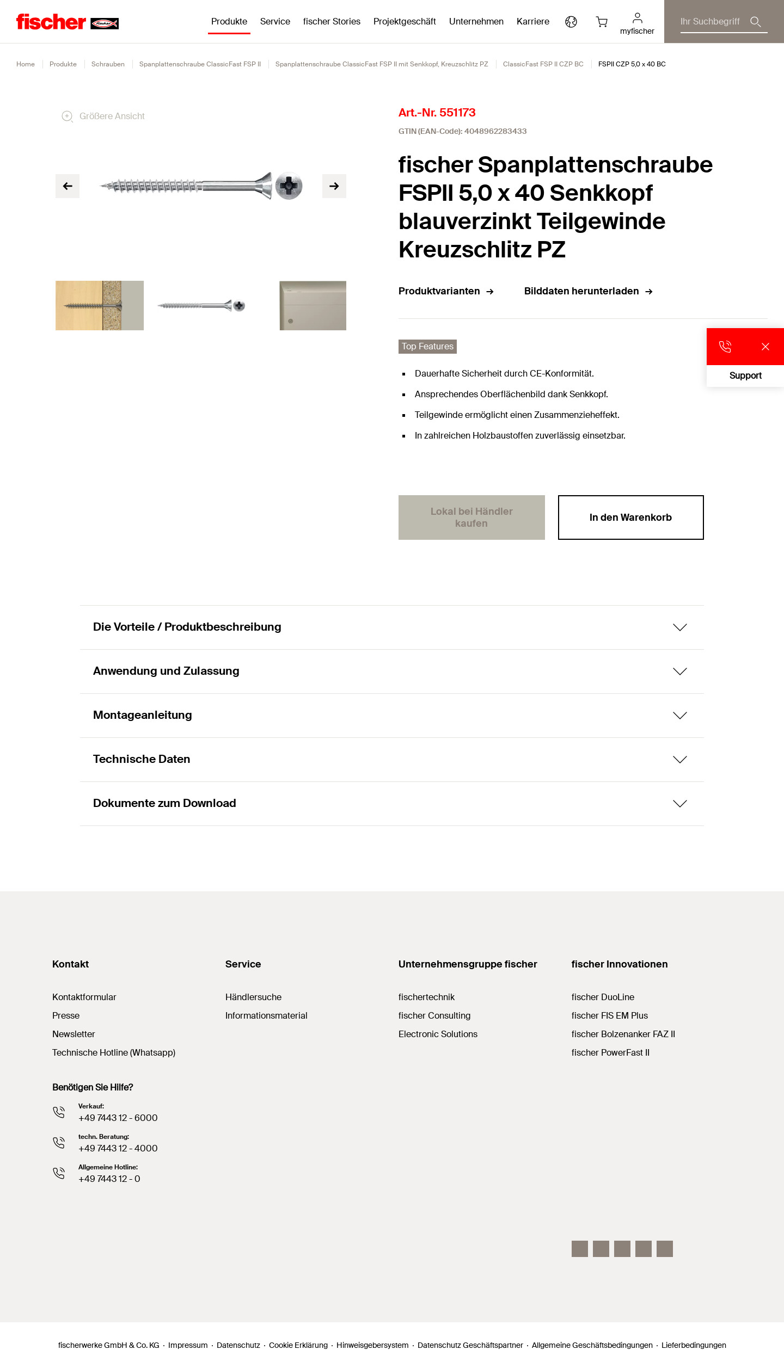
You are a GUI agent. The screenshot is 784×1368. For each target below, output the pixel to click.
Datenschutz (238, 1345)
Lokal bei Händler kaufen (472, 517)
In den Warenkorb (631, 517)
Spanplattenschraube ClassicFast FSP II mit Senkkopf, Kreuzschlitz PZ (381, 64)
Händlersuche (253, 997)
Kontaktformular (84, 997)
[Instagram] (580, 1249)
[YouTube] (622, 1249)
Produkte (63, 64)
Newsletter (73, 1034)
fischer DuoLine (603, 997)
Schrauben (108, 64)
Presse (65, 1015)
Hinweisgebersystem (372, 1345)
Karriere (533, 21)
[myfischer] (637, 22)
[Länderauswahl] (571, 22)
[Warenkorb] (602, 22)
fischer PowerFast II (611, 1052)
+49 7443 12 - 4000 (118, 1148)
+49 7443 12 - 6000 (118, 1118)
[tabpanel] (100, 305)
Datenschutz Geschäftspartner (470, 1345)
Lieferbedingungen (693, 1345)
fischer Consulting (435, 1015)
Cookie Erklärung (298, 1345)
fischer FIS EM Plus (610, 1015)
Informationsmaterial (266, 1015)
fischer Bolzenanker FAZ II (623, 1034)
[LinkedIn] (601, 1249)
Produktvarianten (447, 291)
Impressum (188, 1345)
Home (25, 64)
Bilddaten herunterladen (589, 291)
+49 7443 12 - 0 (109, 1179)
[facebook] (643, 1249)
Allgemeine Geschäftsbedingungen (592, 1345)
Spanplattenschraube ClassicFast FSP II (200, 64)
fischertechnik (427, 997)
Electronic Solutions (438, 1034)
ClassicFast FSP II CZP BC (543, 64)
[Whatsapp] (665, 1249)
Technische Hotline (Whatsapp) (113, 1052)
